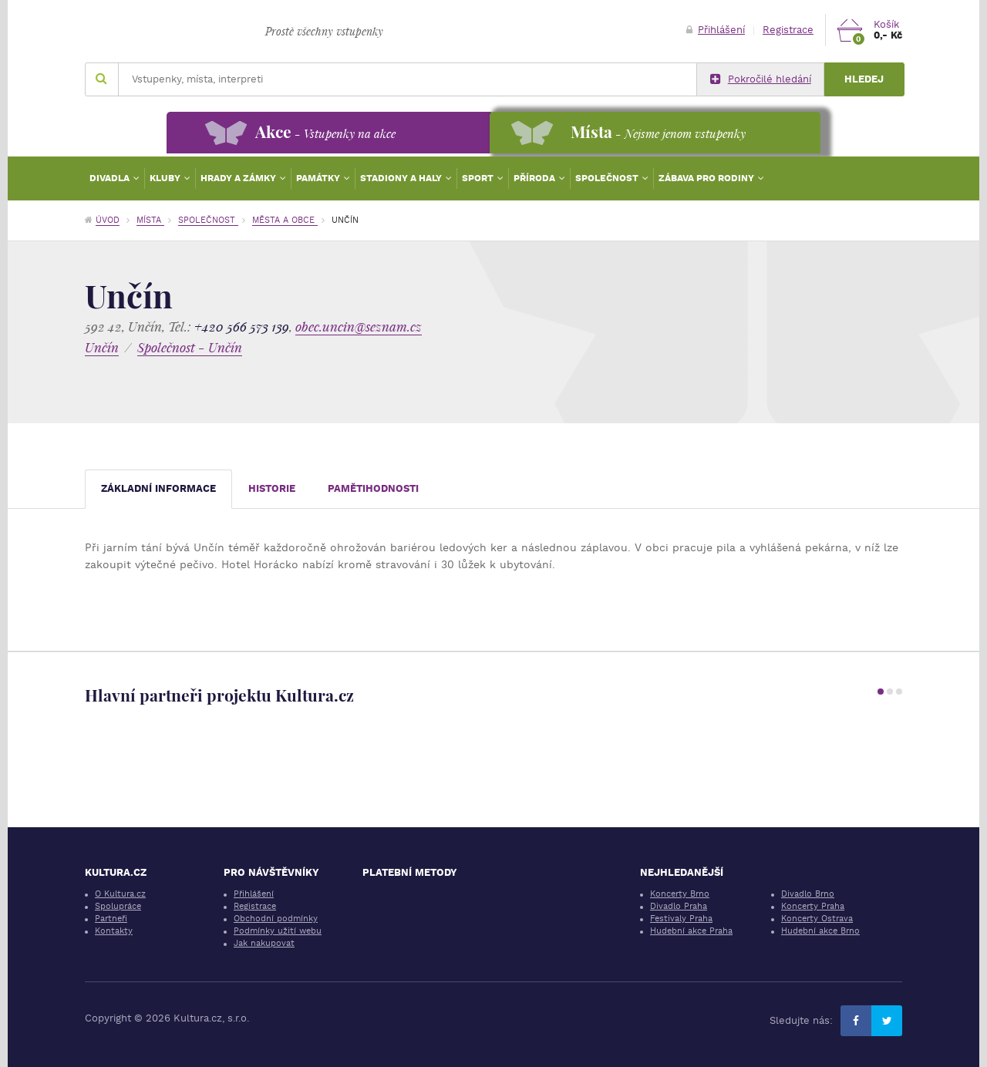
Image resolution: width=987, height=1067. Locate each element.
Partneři (111, 919)
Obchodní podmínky (276, 919)
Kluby (166, 178)
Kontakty (114, 931)
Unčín (102, 347)
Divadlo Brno (807, 894)
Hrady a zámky (239, 178)
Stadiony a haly (402, 178)
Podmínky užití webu (278, 931)
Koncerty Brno (679, 894)
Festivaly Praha (681, 919)
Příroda (536, 178)
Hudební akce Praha (691, 931)
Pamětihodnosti (373, 488)
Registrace (788, 29)
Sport (479, 178)
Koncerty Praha (812, 906)
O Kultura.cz (120, 894)
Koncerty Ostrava (817, 919)
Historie (271, 488)
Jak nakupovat (264, 943)
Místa (150, 220)
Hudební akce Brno (820, 931)
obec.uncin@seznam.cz (358, 326)
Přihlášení (715, 29)
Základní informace (158, 488)
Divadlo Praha (678, 906)
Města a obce (285, 220)
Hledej (864, 79)
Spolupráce (118, 906)
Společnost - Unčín (189, 347)
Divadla (110, 178)
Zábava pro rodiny (707, 178)
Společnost (608, 178)
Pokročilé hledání (760, 79)
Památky (319, 178)
